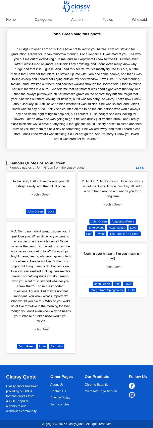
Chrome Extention (97, 384)
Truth (131, 290)
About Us (57, 384)
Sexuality (57, 346)
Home (11, 20)
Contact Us (58, 391)
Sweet (100, 233)
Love (51, 211)
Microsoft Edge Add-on (101, 391)
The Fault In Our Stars (124, 233)
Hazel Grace (117, 227)
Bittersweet (96, 227)
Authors (77, 20)
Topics (108, 20)
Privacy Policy (60, 397)
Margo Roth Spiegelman (107, 290)
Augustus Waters (123, 221)
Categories (43, 20)
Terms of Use (59, 404)
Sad (89, 233)
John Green (35, 211)
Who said (139, 20)
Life (117, 284)
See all (140, 167)
